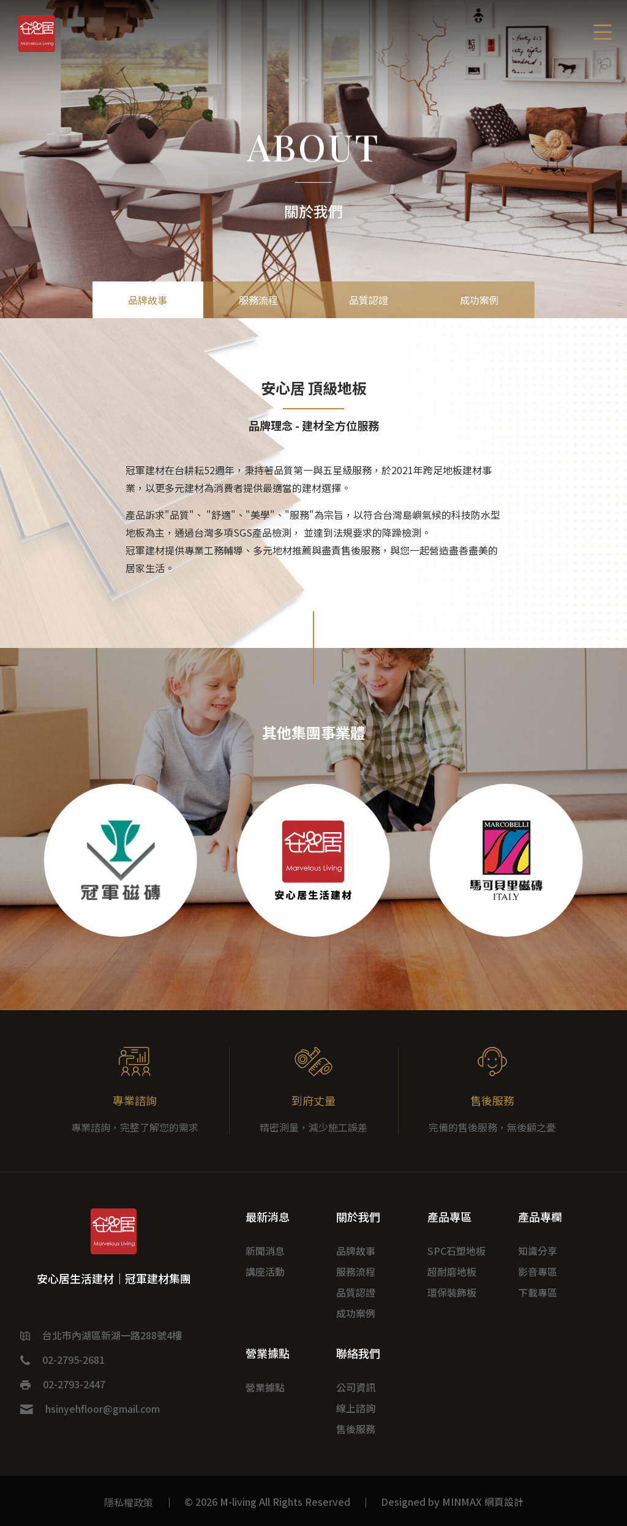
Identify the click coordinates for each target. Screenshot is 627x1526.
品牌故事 (147, 299)
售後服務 (355, 1428)
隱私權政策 (128, 1502)
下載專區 (537, 1292)
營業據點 (265, 1387)
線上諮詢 (355, 1408)
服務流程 (258, 299)
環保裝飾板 (451, 1292)
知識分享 (537, 1250)
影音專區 (537, 1271)
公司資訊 (355, 1387)
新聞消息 (265, 1250)
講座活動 (265, 1271)
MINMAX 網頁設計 (483, 1501)
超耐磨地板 (451, 1271)
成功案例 (479, 299)
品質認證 (368, 299)
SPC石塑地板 (456, 1250)
